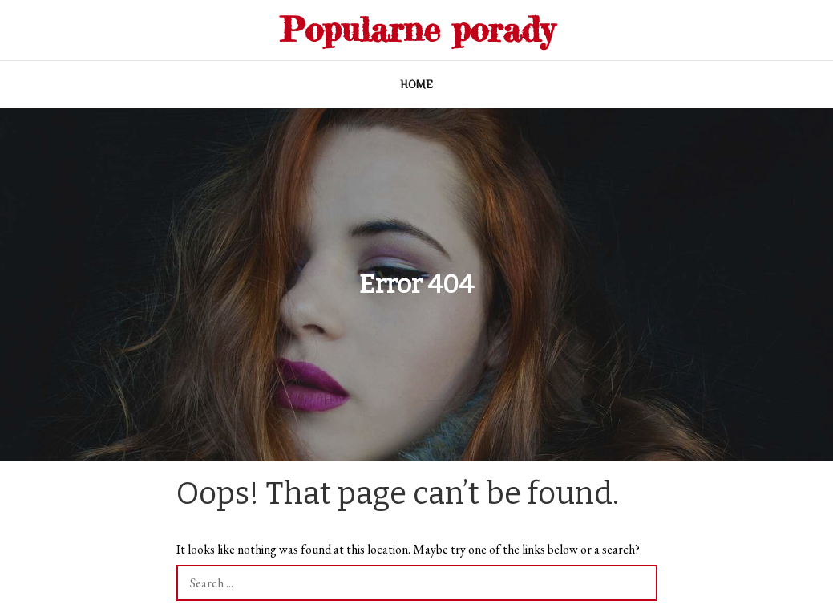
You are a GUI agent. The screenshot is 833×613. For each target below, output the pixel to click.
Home (416, 84)
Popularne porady (417, 29)
